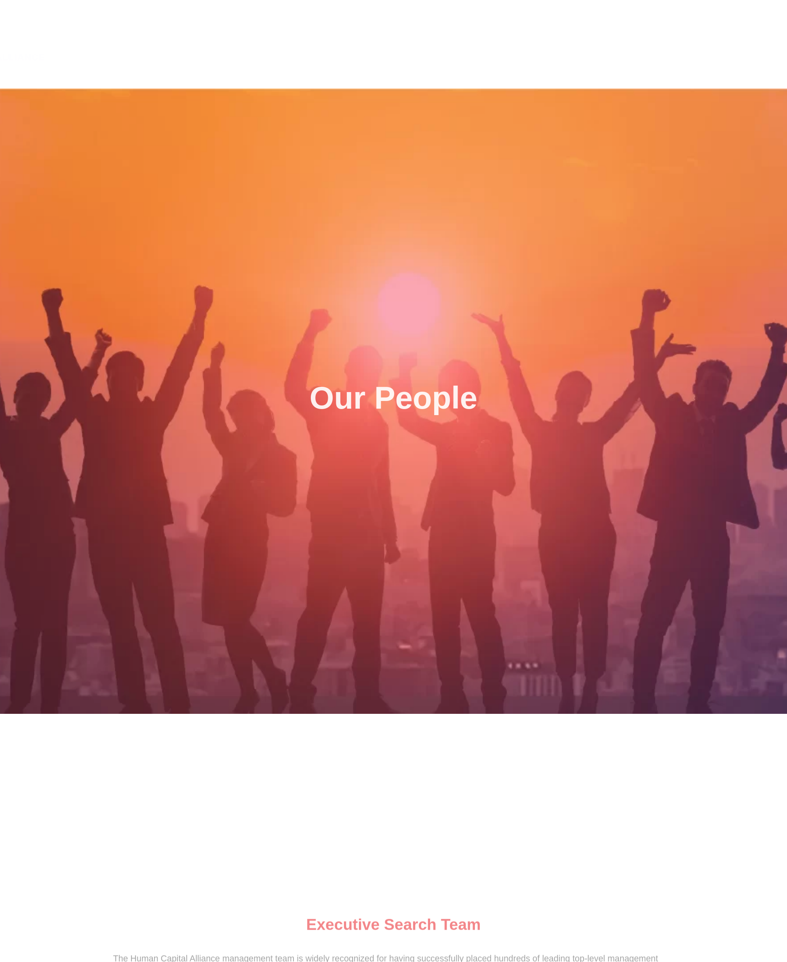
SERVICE (647, 43)
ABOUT (588, 43)
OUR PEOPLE (711, 42)
